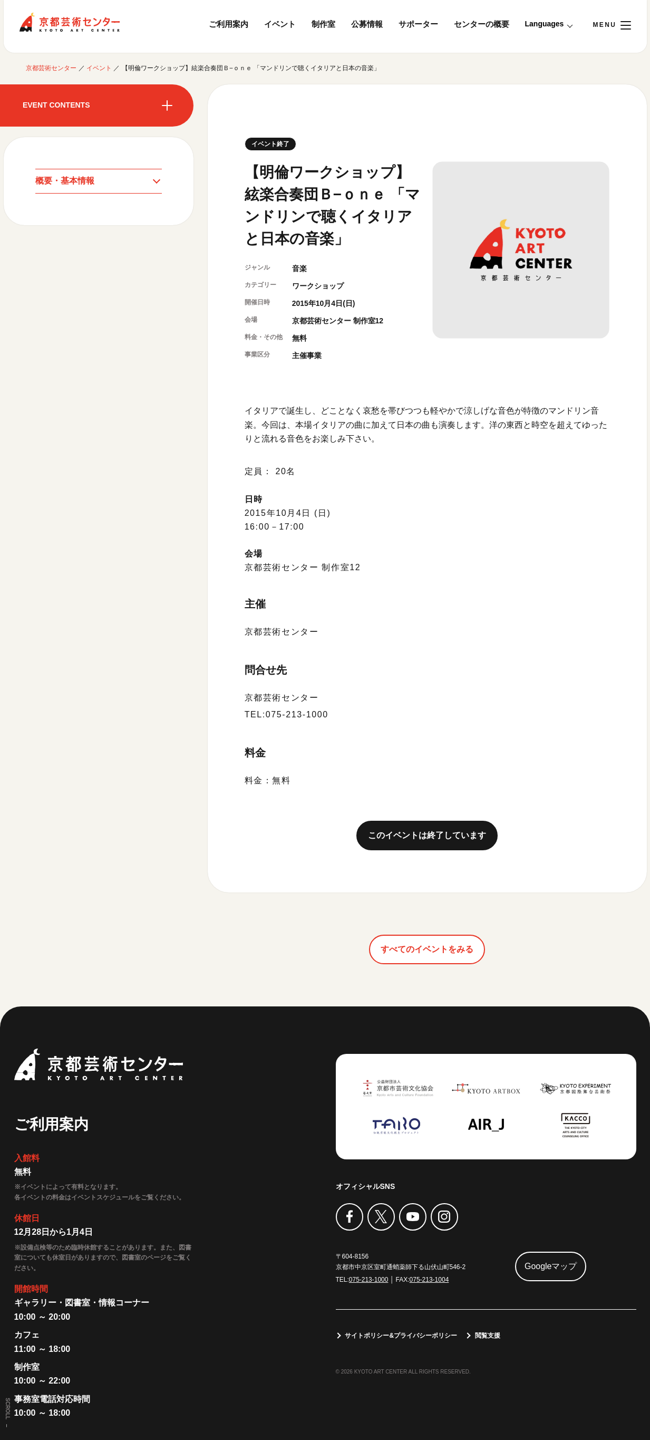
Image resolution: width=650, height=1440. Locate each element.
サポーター (418, 24)
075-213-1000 (369, 1279)
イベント (280, 24)
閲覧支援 (487, 1335)
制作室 (323, 24)
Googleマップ (551, 1266)
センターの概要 (481, 24)
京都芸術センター (70, 22)
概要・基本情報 (64, 180)
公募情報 (367, 24)
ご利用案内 (228, 24)
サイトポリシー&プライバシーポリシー (401, 1335)
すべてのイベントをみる (427, 949)
